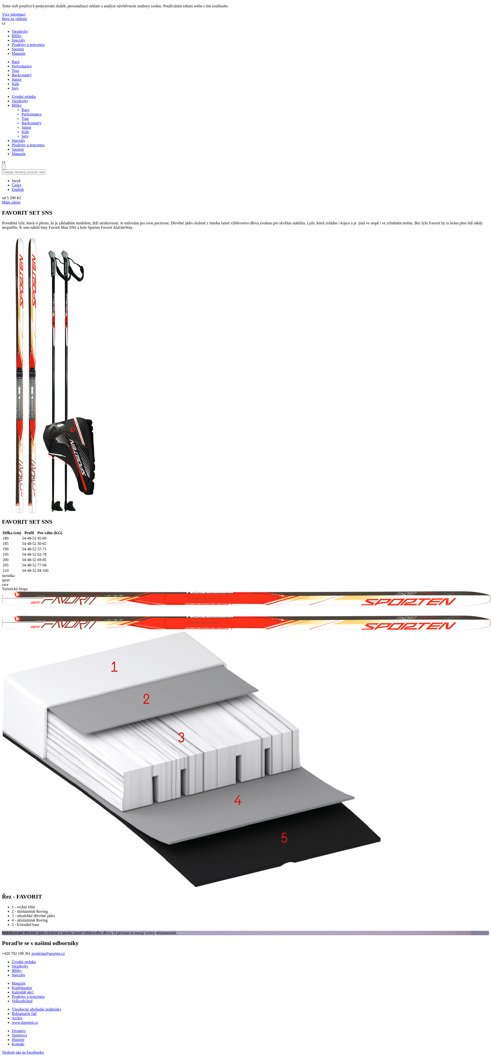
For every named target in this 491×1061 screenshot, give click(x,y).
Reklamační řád (24, 1014)
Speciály (18, 40)
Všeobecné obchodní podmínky (36, 1009)
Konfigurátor (22, 988)
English (18, 189)
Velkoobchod (22, 1001)
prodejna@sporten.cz (48, 953)
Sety (25, 136)
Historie (18, 1040)
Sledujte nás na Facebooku (23, 1052)
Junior (26, 127)
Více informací (13, 14)
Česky (17, 185)
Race (25, 110)
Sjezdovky (20, 31)
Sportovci (19, 1035)
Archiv (17, 1018)
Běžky (17, 36)
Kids (25, 132)
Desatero (19, 1031)
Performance (32, 114)
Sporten (18, 49)
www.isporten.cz (25, 1022)
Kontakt (18, 1044)
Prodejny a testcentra (28, 45)
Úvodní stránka (24, 96)
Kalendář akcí (22, 992)
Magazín (18, 53)
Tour (25, 118)
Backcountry (32, 123)
